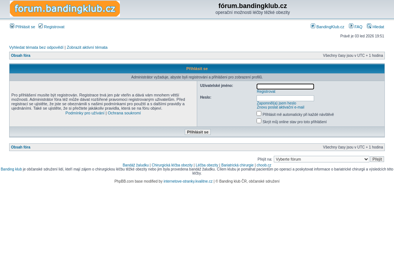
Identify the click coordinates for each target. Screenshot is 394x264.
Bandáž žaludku (136, 165)
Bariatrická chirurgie (237, 165)
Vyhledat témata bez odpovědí (36, 47)
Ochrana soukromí (124, 113)
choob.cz (264, 165)
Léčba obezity (207, 165)
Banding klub (11, 169)
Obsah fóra (20, 56)
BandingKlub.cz (328, 27)
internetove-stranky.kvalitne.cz (188, 181)
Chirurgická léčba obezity (172, 165)
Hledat (375, 27)
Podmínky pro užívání (85, 113)
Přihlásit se (22, 27)
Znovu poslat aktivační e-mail (281, 107)
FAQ (355, 27)
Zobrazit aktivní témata (87, 47)
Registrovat (51, 27)
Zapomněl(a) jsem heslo (276, 103)
